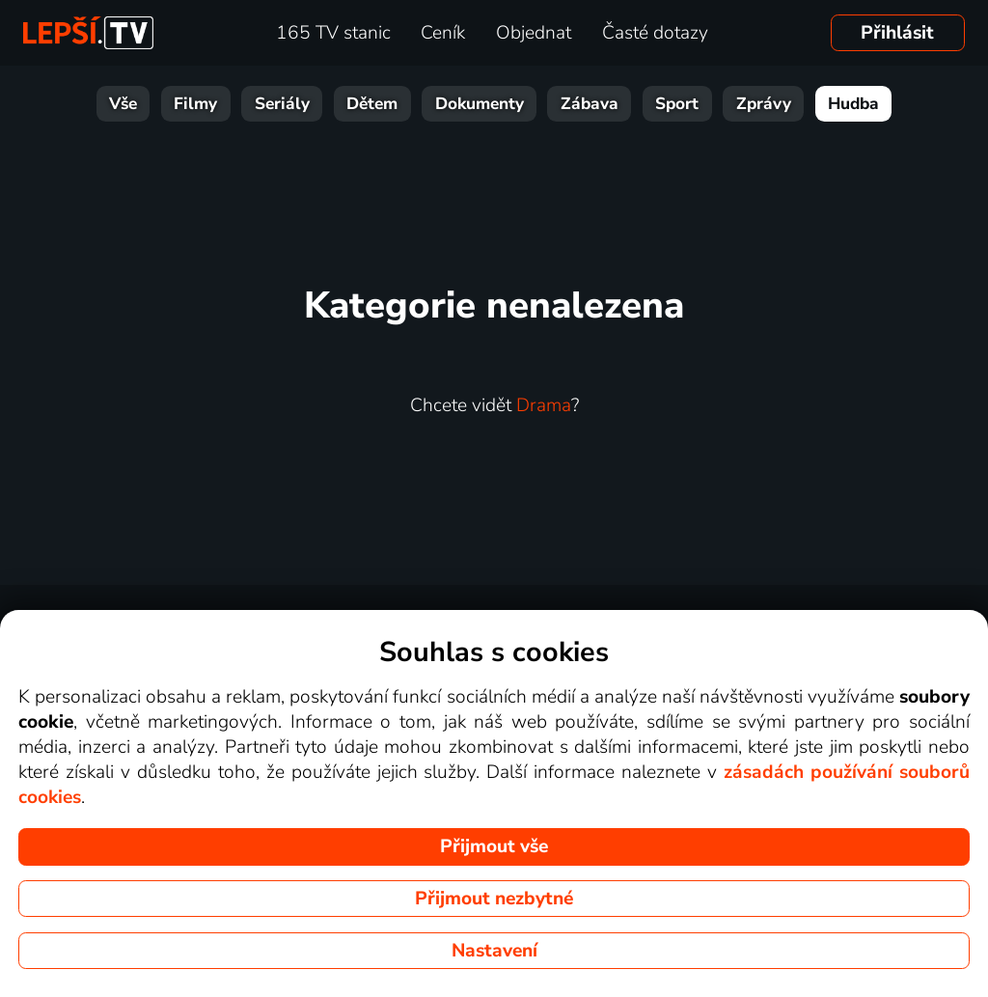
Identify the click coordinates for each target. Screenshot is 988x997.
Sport (677, 104)
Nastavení (494, 950)
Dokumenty (479, 104)
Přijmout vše (494, 846)
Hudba (853, 104)
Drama (543, 405)
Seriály (282, 104)
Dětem (372, 104)
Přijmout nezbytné (494, 898)
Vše (123, 104)
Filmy (195, 104)
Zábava (589, 104)
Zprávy (763, 104)
